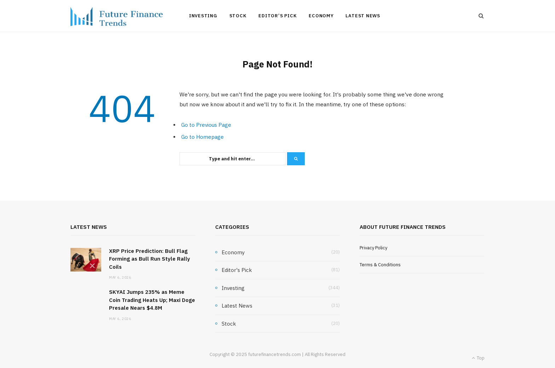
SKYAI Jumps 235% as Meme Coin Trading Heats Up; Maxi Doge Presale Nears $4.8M (152, 300)
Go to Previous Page (206, 124)
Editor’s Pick (277, 16)
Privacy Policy (373, 248)
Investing (203, 16)
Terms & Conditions (380, 265)
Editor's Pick (237, 270)
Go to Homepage (202, 136)
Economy (321, 16)
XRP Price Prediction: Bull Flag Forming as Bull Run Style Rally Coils (149, 259)
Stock (238, 16)
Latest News (362, 16)
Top (478, 358)
